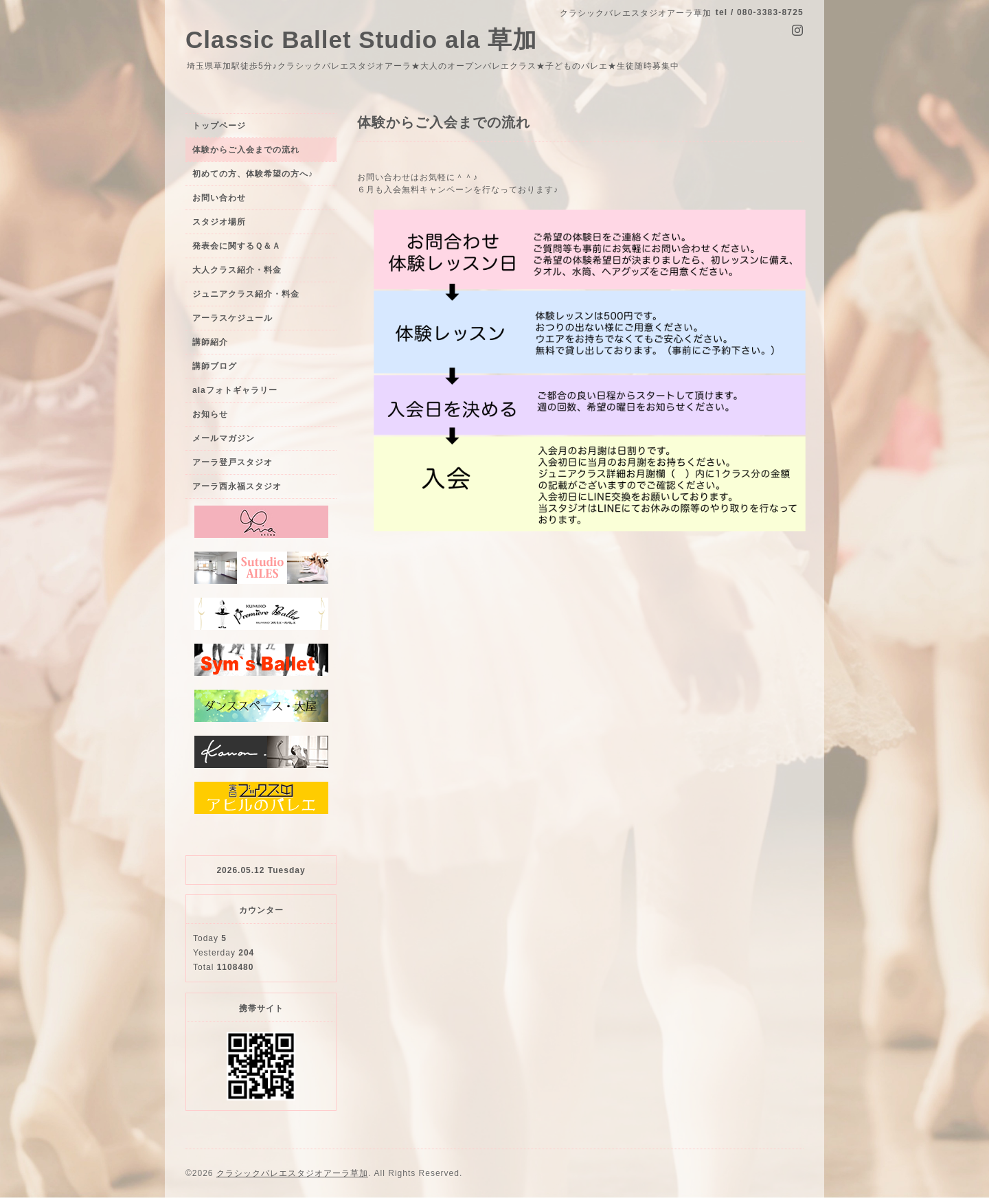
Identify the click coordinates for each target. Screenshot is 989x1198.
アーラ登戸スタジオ (232, 462)
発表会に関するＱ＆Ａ (236, 246)
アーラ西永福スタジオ (237, 486)
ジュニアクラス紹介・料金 (245, 294)
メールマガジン (223, 438)
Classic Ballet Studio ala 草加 (361, 39)
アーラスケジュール (232, 318)
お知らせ (210, 414)
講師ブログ (214, 366)
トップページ (219, 126)
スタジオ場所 (219, 222)
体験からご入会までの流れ (245, 150)
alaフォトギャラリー (234, 390)
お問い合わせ (219, 198)
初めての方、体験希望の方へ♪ (252, 174)
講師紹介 (210, 342)
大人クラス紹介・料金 (237, 270)
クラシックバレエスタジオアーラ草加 (292, 1173)
